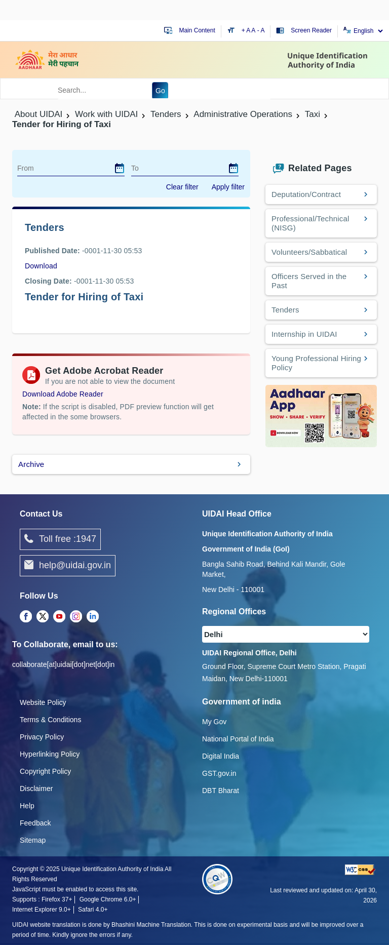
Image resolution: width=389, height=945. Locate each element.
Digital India (220, 756)
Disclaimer (36, 788)
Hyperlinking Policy (50, 754)
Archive (31, 464)
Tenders (285, 309)
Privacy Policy (42, 737)
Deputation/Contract (306, 194)
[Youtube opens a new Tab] (59, 617)
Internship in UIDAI (304, 334)
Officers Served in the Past (308, 281)
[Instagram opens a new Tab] (76, 617)
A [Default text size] (253, 30)
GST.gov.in (219, 773)
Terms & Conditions (50, 720)
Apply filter (228, 187)
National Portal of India (238, 739)
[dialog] (119, 168)
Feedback (35, 823)
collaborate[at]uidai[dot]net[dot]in (63, 664)
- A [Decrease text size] (261, 30)
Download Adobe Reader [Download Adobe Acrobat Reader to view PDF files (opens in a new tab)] (62, 394)
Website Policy (43, 702)
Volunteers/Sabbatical (309, 252)
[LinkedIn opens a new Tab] (93, 617)
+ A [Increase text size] (247, 30)
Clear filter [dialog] (182, 187)
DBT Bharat (220, 790)
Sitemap (33, 840)
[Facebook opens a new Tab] (26, 617)
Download (41, 266)
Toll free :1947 (60, 539)
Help (27, 806)
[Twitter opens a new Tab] (42, 617)
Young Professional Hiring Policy (316, 363)
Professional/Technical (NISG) (310, 223)
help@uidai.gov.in (67, 566)
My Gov (214, 722)
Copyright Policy (45, 771)
